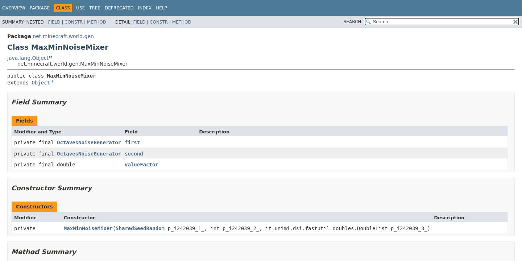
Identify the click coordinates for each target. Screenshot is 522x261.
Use (80, 8)
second (134, 154)
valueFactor (141, 164)
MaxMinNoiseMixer (88, 228)
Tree (94, 8)
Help (161, 8)
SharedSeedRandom (140, 228)
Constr (74, 22)
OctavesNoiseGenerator (89, 142)
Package (40, 8)
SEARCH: (353, 21)
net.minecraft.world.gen (63, 36)
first (132, 142)
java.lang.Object (28, 58)
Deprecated (119, 8)
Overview (13, 8)
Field (54, 22)
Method (96, 22)
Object (41, 83)
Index (145, 8)
